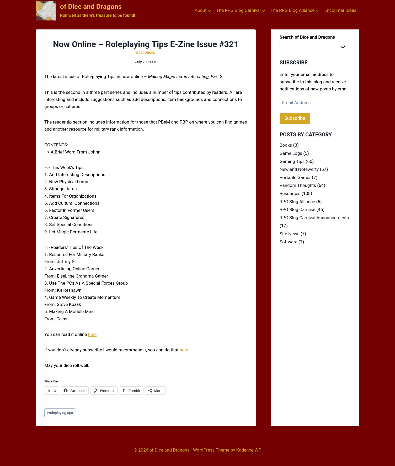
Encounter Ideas (340, 10)
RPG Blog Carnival (297, 209)
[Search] (343, 46)
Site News (290, 233)
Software (288, 241)
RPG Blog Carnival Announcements (314, 217)
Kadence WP (248, 450)
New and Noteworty (299, 169)
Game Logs (291, 153)
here (92, 334)
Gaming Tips (292, 161)
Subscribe (294, 118)
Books (286, 145)
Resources (145, 53)
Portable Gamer (295, 177)
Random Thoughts (298, 185)
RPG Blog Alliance (297, 201)
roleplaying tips (60, 413)
